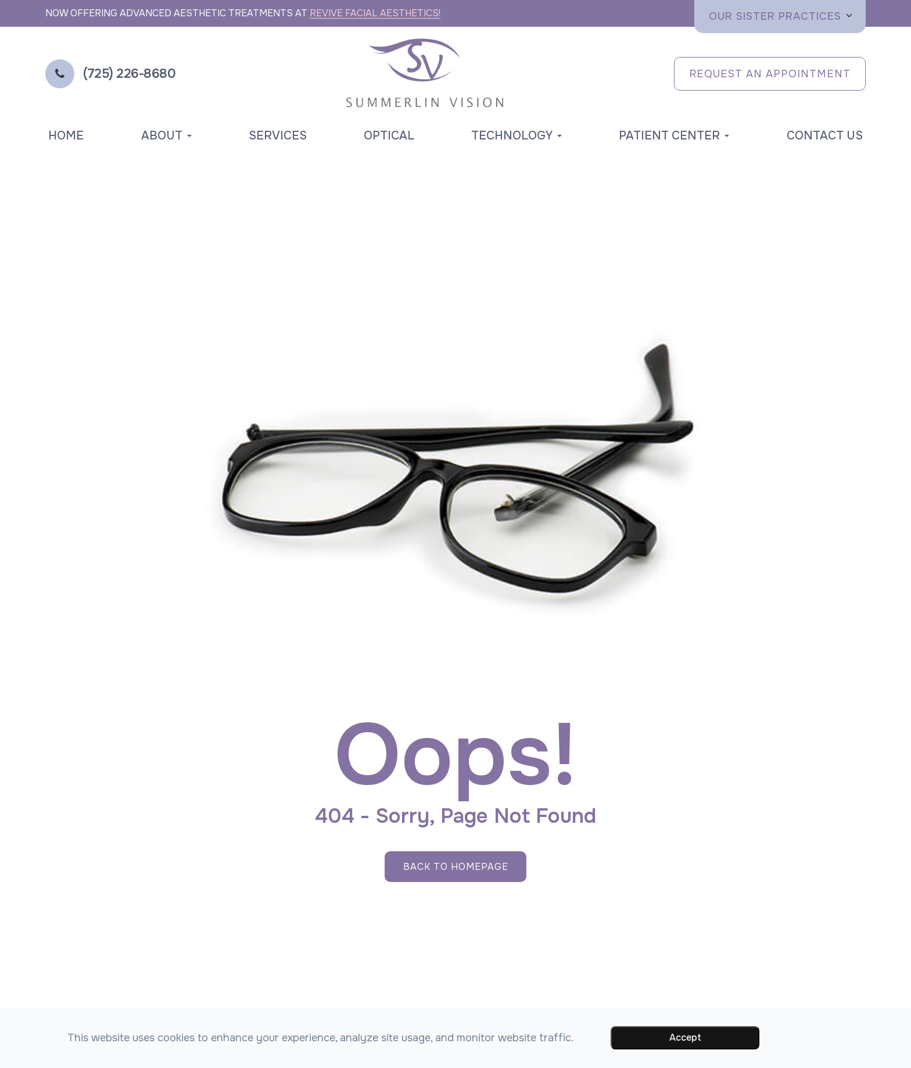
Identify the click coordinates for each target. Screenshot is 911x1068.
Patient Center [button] (674, 135)
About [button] (166, 135)
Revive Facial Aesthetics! (375, 13)
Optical (389, 135)
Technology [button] (516, 135)
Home (66, 135)
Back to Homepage (455, 866)
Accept (685, 1037)
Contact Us (825, 135)
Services (278, 135)
